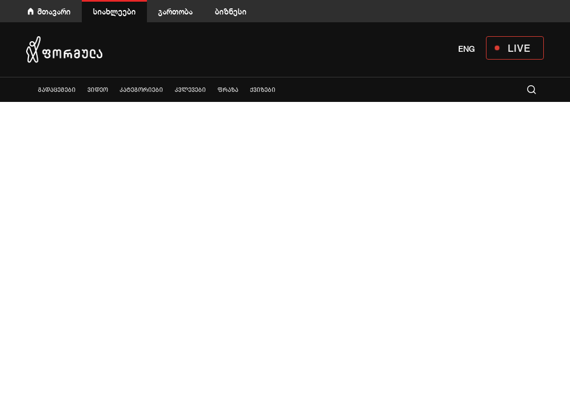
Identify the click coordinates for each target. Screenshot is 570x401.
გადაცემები (57, 90)
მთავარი (54, 11)
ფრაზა (228, 90)
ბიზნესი (231, 11)
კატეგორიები (141, 90)
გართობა (175, 11)
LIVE (519, 48)
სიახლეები (114, 11)
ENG (466, 49)
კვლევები (190, 90)
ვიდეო (97, 90)
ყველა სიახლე (26, 89)
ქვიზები (263, 90)
